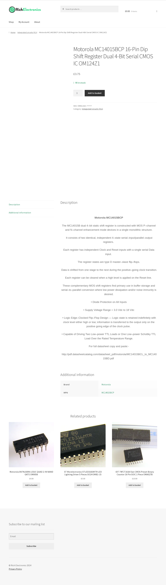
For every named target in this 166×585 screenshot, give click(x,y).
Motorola (106, 384)
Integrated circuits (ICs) (27, 32)
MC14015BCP (108, 392)
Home (13, 32)
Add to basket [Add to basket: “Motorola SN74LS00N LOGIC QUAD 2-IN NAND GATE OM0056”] (31, 485)
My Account (24, 22)
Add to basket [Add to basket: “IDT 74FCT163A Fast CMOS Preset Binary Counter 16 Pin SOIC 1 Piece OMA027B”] (135, 485)
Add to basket (95, 93)
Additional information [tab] (20, 212)
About (37, 22)
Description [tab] (14, 204)
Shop (11, 22)
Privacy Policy (15, 569)
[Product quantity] (78, 93)
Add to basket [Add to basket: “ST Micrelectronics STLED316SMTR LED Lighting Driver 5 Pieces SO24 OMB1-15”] (83, 485)
